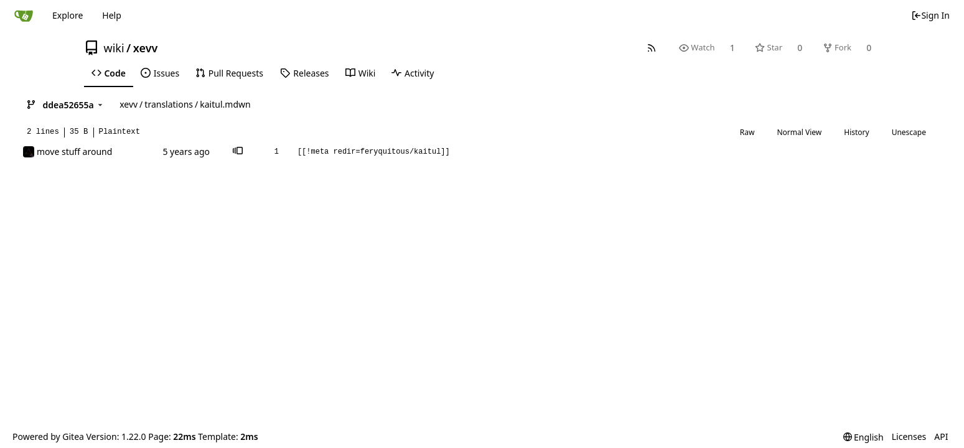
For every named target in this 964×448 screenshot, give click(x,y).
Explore (67, 15)
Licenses (909, 436)
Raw (747, 132)
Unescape (909, 132)
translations (168, 104)
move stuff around (74, 151)
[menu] (863, 437)
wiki (114, 48)
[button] (238, 152)
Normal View (799, 132)
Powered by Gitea (48, 436)
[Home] (23, 15)
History (856, 132)
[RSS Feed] (651, 47)
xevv (145, 48)
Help (111, 15)
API (941, 436)
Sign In (930, 15)
